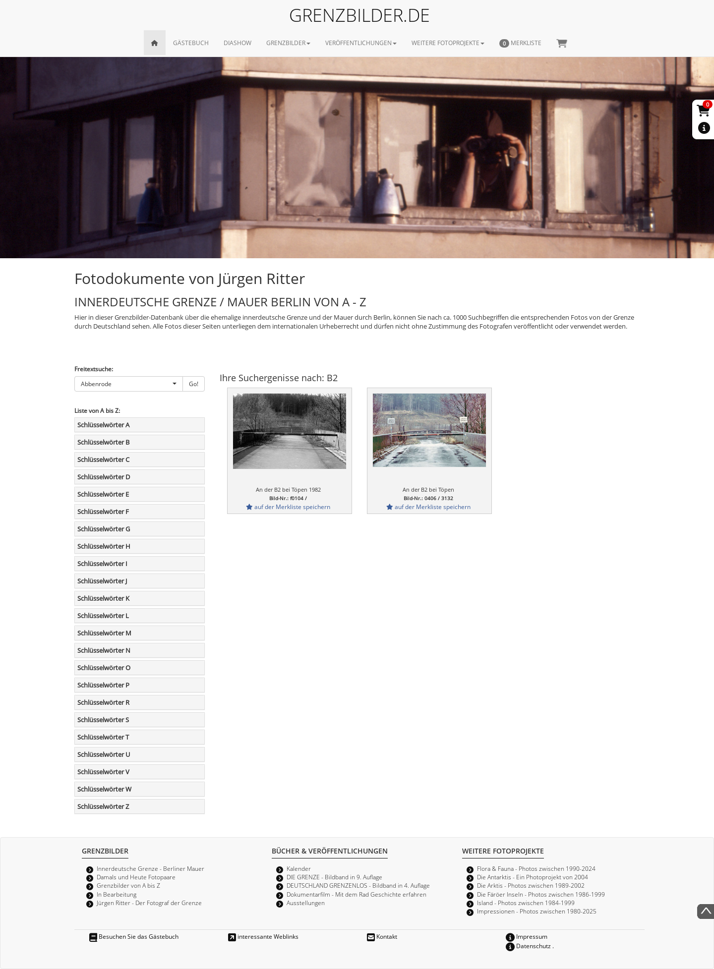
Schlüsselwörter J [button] (102, 580)
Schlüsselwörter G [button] (103, 528)
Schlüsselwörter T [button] (103, 737)
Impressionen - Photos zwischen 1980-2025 (536, 911)
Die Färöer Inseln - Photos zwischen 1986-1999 (541, 894)
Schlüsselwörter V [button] (103, 771)
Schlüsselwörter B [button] (103, 442)
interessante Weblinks (263, 936)
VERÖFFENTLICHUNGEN (361, 43)
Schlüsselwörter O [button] (103, 667)
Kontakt (382, 936)
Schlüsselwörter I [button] (102, 563)
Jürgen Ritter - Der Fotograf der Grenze (149, 903)
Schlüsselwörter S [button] (103, 719)
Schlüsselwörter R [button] (103, 702)
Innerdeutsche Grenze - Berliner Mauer (150, 868)
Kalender (299, 868)
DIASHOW (237, 43)
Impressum (526, 936)
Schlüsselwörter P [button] (103, 685)
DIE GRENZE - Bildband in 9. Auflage (334, 877)
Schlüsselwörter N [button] (103, 650)
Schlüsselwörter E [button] (103, 494)
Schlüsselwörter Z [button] (103, 806)
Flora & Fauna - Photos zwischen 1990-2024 (536, 868)
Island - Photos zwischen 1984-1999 (526, 903)
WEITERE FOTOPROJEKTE (448, 43)
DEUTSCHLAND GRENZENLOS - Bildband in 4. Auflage (358, 885)
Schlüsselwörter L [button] (103, 615)
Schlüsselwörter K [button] (103, 598)
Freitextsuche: (93, 369)
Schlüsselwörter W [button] (104, 789)
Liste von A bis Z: (97, 410)
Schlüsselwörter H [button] (103, 546)
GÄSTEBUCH (191, 43)
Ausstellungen (306, 903)
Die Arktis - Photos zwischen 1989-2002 (531, 885)
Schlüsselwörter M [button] (104, 632)
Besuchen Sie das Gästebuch (133, 936)
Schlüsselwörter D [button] (103, 476)
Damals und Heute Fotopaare (136, 877)
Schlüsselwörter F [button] (103, 511)
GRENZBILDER (288, 43)
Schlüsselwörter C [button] (103, 459)
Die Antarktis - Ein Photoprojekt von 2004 (532, 877)
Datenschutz (528, 946)
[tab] (139, 425)
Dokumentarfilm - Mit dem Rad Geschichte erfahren (356, 894)
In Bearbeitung (116, 894)
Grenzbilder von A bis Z (128, 885)
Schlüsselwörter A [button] (103, 424)
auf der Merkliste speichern (288, 507)
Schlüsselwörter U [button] (103, 754)
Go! (193, 384)
